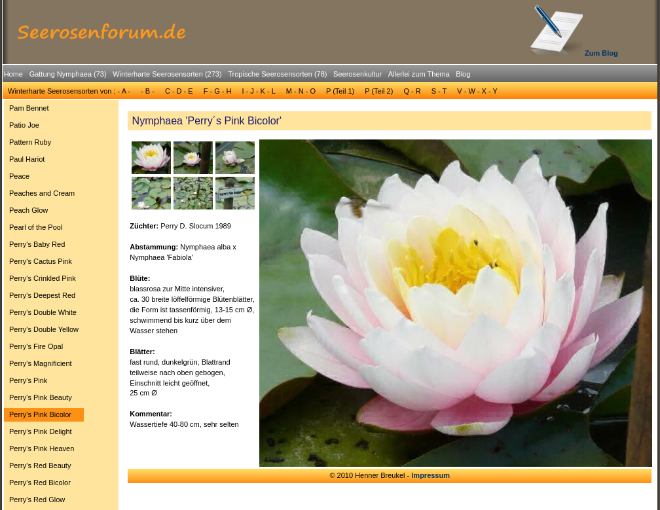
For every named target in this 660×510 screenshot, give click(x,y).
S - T (439, 91)
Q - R (411, 91)
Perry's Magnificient (40, 363)
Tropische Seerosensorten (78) (277, 74)
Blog (463, 74)
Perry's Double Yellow (44, 329)
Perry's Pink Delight (40, 431)
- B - (148, 91)
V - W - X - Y (477, 91)
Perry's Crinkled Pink (42, 278)
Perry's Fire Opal (36, 346)
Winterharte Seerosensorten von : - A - (69, 91)
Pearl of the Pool (35, 227)
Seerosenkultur (357, 74)
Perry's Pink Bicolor (40, 414)
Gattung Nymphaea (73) (68, 74)
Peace (19, 176)
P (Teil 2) (379, 91)
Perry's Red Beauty (40, 465)
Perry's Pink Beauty (40, 397)
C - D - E (179, 91)
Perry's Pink (28, 380)
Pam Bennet (29, 108)
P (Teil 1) (340, 91)
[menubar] (237, 75)
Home (13, 74)
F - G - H (218, 91)
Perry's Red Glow (37, 499)
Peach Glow (28, 210)
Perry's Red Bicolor (40, 482)
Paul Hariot (27, 159)
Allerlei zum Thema (419, 74)
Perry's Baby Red (37, 244)
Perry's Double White (43, 312)
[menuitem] (13, 74)
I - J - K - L (258, 91)
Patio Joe (24, 125)
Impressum (430, 475)
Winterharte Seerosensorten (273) (167, 74)
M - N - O (301, 91)
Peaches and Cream (42, 193)
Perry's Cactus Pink (40, 261)
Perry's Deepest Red (42, 295)
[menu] (44, 305)
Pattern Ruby (30, 142)
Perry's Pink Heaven (41, 448)
